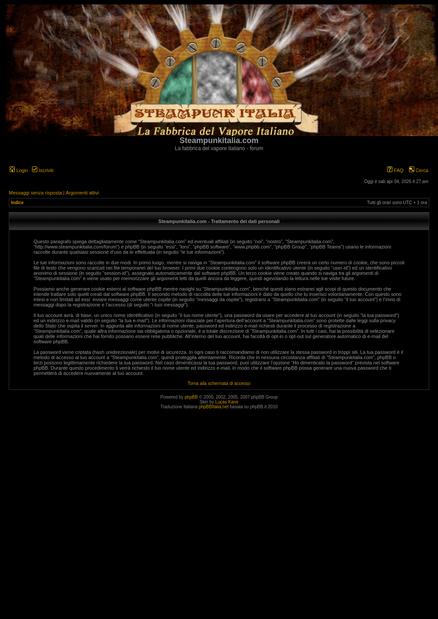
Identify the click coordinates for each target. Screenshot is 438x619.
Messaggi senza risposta (35, 192)
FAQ (395, 170)
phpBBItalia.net (214, 406)
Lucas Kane (226, 401)
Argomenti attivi (82, 192)
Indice (17, 202)
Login (19, 170)
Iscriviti (43, 170)
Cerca (418, 170)
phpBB (191, 397)
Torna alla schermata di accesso (219, 383)
